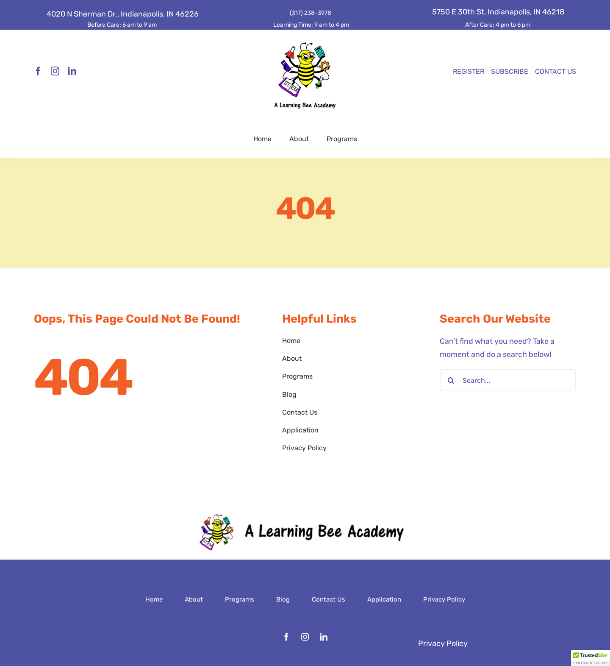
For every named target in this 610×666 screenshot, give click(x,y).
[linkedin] (72, 71)
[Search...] (508, 380)
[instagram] (55, 71)
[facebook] (38, 71)
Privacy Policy (443, 643)
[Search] (451, 380)
